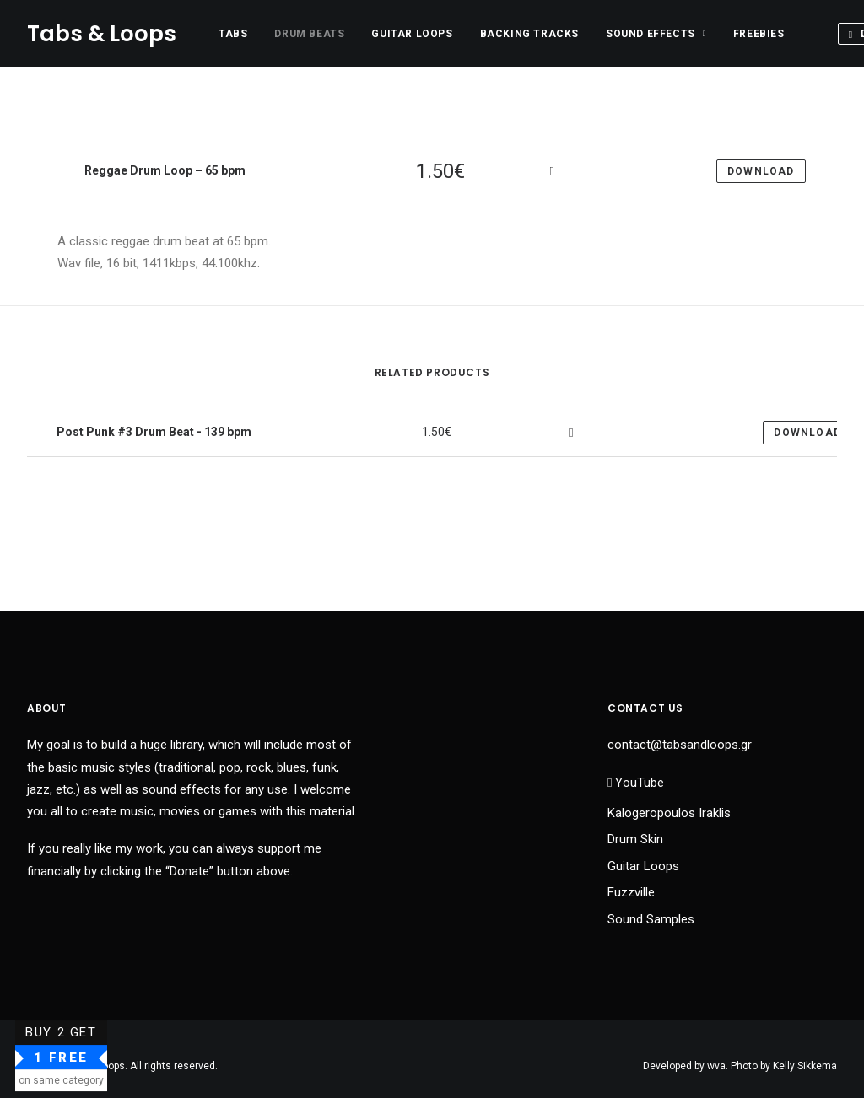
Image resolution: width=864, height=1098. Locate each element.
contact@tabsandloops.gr (680, 744)
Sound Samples (651, 919)
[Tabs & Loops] (101, 34)
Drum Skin (635, 839)
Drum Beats (309, 34)
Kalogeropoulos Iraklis (669, 813)
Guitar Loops (411, 34)
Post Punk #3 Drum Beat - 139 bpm (152, 432)
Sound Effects (656, 34)
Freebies (759, 34)
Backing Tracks (529, 34)
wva (716, 1066)
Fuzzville (631, 892)
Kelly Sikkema (805, 1066)
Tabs (233, 34)
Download (807, 433)
